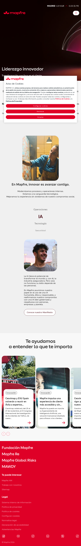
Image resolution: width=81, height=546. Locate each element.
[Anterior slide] (3, 434)
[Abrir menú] (76, 13)
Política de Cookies (62, 99)
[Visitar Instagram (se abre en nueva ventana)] (33, 536)
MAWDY (9, 466)
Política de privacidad (12, 507)
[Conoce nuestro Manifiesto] (39, 312)
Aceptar (40, 117)
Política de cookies (10, 511)
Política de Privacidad (14, 101)
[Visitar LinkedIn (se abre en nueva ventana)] (48, 536)
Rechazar (40, 111)
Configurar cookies (11, 516)
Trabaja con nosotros (12, 485)
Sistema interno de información (16, 502)
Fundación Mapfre (17, 448)
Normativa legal (9, 520)
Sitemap (6, 489)
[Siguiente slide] (8, 434)
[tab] (40, 209)
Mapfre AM (7, 480)
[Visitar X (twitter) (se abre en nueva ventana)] (62, 536)
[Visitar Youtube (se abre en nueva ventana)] (18, 536)
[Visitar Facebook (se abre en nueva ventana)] (3, 536)
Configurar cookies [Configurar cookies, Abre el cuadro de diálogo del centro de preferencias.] (40, 106)
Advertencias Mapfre (11, 529)
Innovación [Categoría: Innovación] (11, 393)
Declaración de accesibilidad (15, 525)
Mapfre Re (10, 454)
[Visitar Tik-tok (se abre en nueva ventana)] (77, 536)
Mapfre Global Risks (19, 460)
